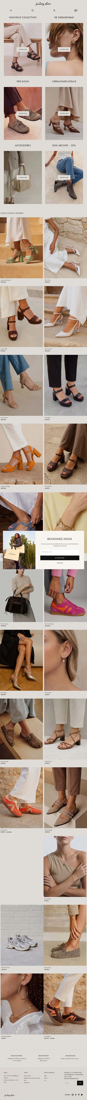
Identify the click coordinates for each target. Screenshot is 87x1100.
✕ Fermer (60, 563)
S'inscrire (59, 558)
